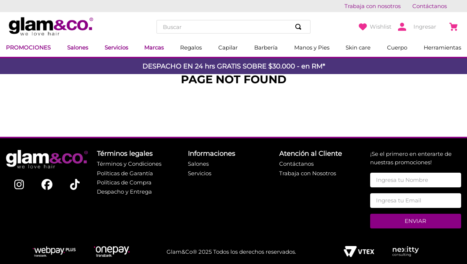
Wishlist (380, 26)
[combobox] (233, 27)
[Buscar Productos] (299, 27)
